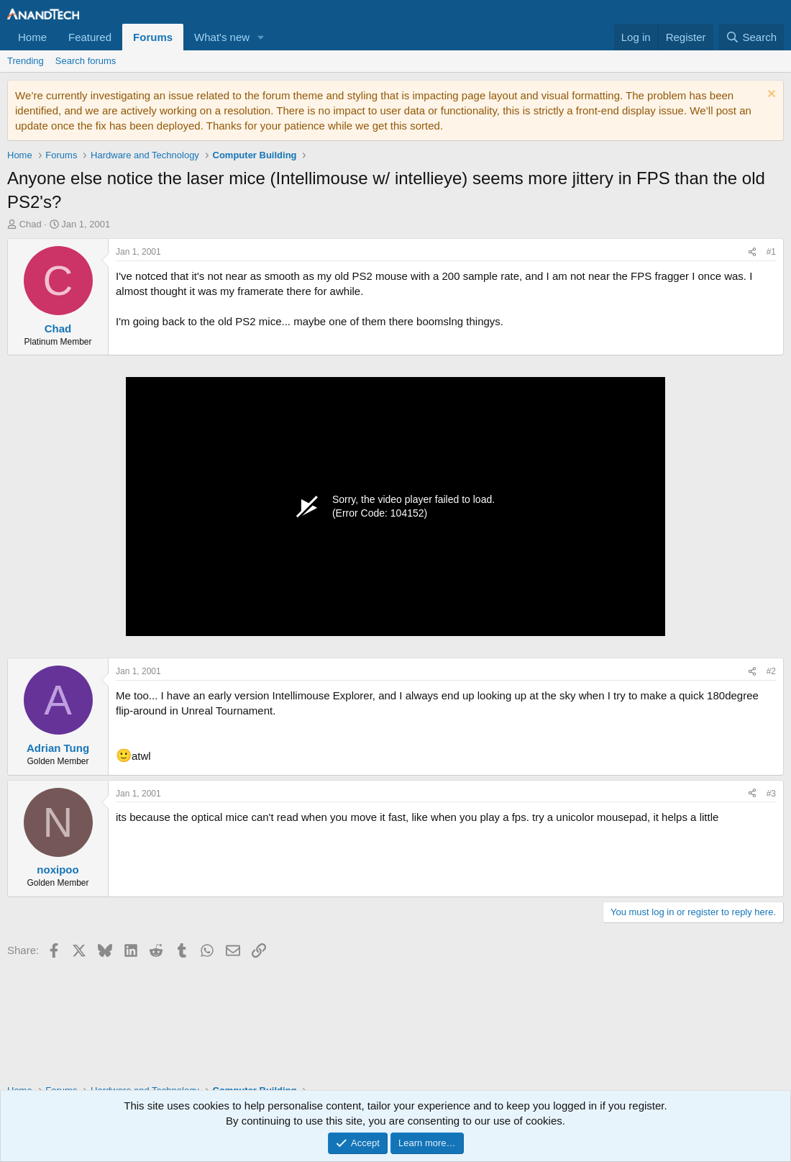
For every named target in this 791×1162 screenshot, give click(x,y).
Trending (25, 60)
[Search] (751, 37)
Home (32, 37)
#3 (771, 794)
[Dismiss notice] (770, 95)
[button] (261, 37)
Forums (153, 37)
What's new (222, 37)
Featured (89, 37)
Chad (30, 224)
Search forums (85, 60)
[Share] (752, 252)
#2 (771, 671)
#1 (771, 252)
